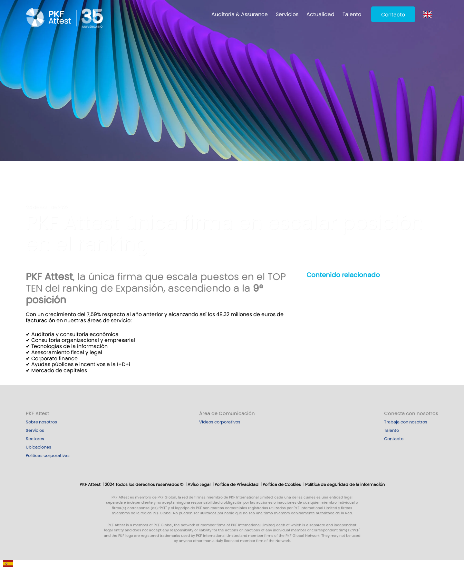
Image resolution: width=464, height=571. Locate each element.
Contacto (393, 15)
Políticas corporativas (48, 455)
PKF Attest (37, 413)
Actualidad (320, 14)
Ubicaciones (38, 447)
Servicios (287, 14)
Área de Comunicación (227, 413)
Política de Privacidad (236, 484)
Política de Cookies (282, 484)
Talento (352, 14)
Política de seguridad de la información (345, 484)
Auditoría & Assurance (239, 14)
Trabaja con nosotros (405, 422)
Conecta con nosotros (411, 413)
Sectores (35, 438)
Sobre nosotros (41, 422)
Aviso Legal (199, 484)
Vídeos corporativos (219, 422)
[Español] (8, 565)
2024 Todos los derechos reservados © (144, 484)
